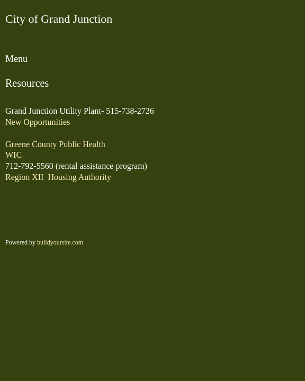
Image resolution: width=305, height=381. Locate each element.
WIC (13, 154)
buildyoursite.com (60, 242)
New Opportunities (37, 121)
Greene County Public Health (55, 144)
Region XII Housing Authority (58, 177)
